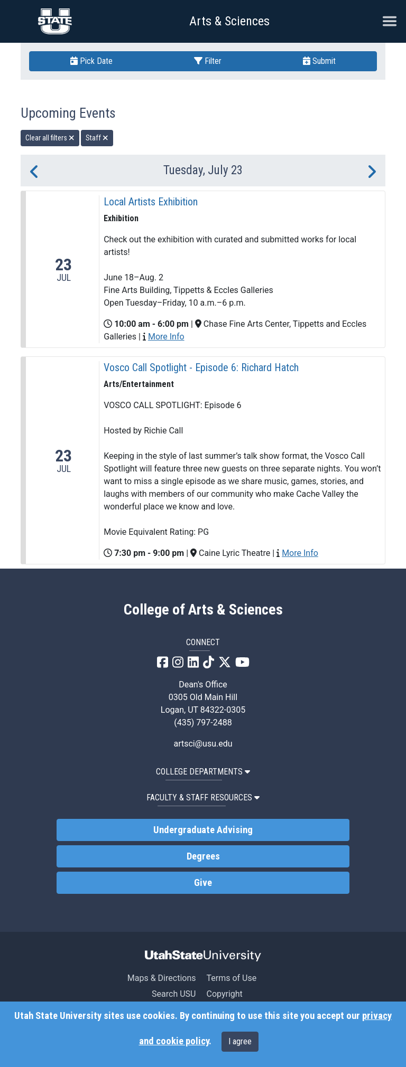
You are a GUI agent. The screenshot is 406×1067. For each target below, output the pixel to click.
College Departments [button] (203, 771)
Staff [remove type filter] (97, 138)
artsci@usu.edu (202, 744)
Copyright (224, 994)
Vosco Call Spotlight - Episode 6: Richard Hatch (201, 367)
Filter (208, 61)
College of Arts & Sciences (203, 609)
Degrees (203, 856)
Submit (319, 61)
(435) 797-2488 (203, 722)
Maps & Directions (161, 978)
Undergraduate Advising (203, 830)
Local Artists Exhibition (151, 201)
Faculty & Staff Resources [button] (203, 797)
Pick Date (91, 61)
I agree (240, 1041)
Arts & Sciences (229, 21)
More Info (166, 337)
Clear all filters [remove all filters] (50, 138)
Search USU (174, 994)
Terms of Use (231, 978)
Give (203, 883)
